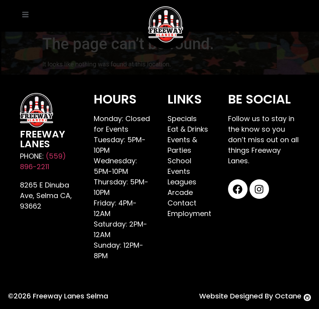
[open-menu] (25, 16)
